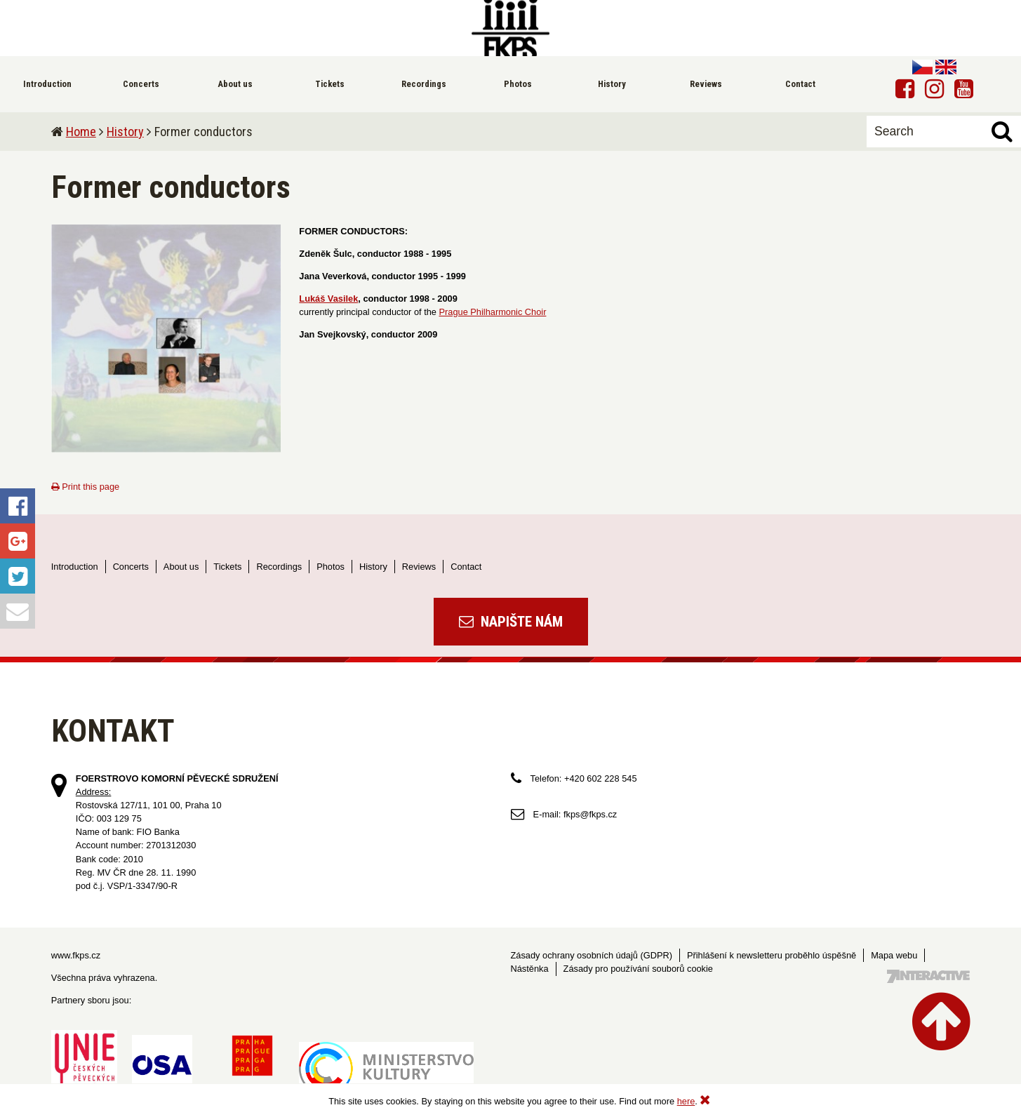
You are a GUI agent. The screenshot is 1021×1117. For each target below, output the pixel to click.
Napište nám (511, 621)
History (125, 131)
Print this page (85, 486)
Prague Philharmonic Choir (493, 312)
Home (81, 131)
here (686, 1101)
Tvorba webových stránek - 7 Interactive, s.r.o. (928, 976)
